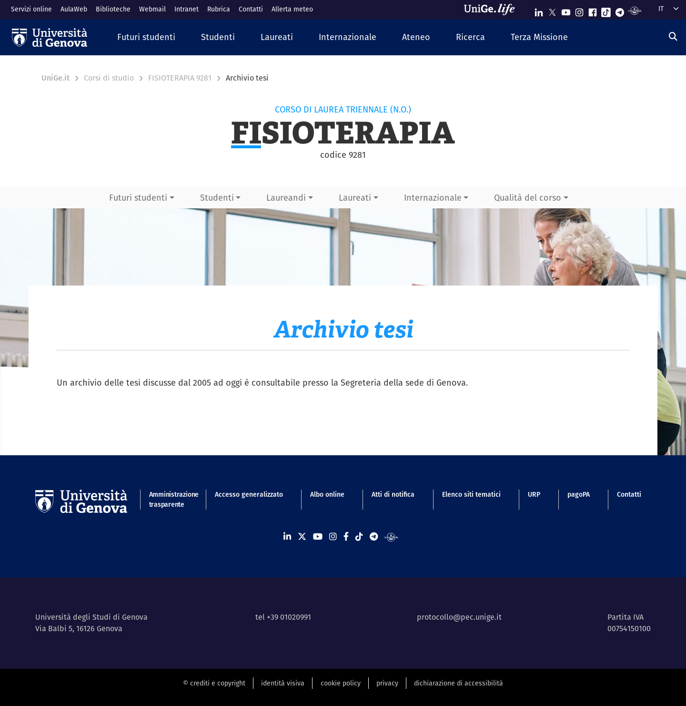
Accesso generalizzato (249, 494)
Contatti (251, 9)
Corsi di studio (109, 77)
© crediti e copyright (214, 683)
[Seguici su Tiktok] (606, 10)
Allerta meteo (292, 9)
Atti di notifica (393, 494)
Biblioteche (113, 9)
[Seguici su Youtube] (566, 10)
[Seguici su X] (552, 10)
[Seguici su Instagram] (579, 10)
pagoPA (578, 494)
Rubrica (218, 9)
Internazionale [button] (433, 198)
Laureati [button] (355, 198)
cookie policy (341, 683)
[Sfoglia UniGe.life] (492, 9)
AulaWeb (74, 9)
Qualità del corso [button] (527, 198)
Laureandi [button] (286, 198)
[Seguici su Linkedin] (539, 10)
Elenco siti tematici (471, 494)
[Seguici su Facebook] (592, 10)
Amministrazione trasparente (168, 499)
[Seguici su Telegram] (620, 10)
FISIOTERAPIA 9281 (180, 77)
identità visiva (282, 683)
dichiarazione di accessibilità (458, 683)
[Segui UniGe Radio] (635, 10)
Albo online (327, 494)
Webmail (152, 9)
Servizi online (31, 9)
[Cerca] (673, 36)
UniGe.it (55, 77)
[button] (146, 37)
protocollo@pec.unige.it (459, 617)
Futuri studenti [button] (138, 198)
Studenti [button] (217, 198)
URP (534, 494)
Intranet (186, 9)
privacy (387, 683)
